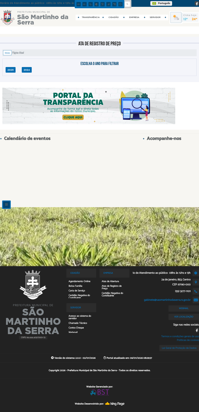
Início (7, 52)
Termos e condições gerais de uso (180, 336)
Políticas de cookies (188, 340)
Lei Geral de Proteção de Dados (179, 348)
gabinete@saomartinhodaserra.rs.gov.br (167, 300)
